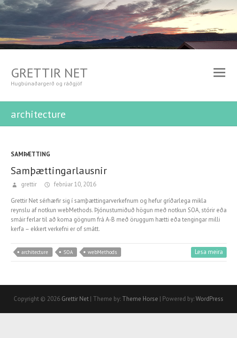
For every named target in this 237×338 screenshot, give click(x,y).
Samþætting (30, 154)
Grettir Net (49, 72)
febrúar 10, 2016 (74, 184)
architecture (35, 252)
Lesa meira (209, 252)
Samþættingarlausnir (59, 170)
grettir (28, 184)
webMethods (102, 252)
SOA (68, 252)
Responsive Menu (220, 72)
